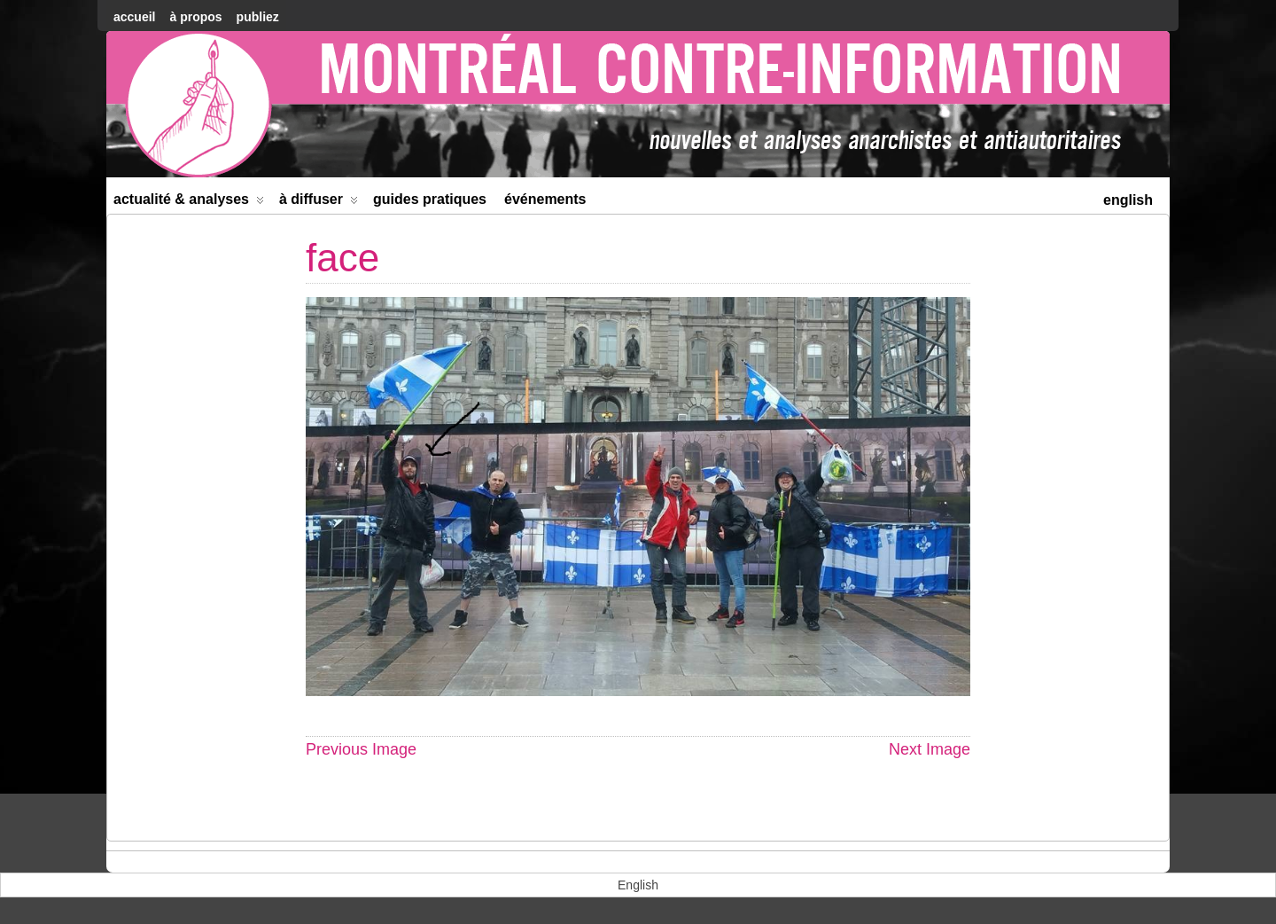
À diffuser (318, 203)
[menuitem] (1128, 198)
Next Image (929, 749)
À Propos (195, 17)
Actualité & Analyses (188, 203)
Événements (545, 199)
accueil (134, 17)
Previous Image (361, 749)
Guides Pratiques (429, 199)
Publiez (258, 17)
